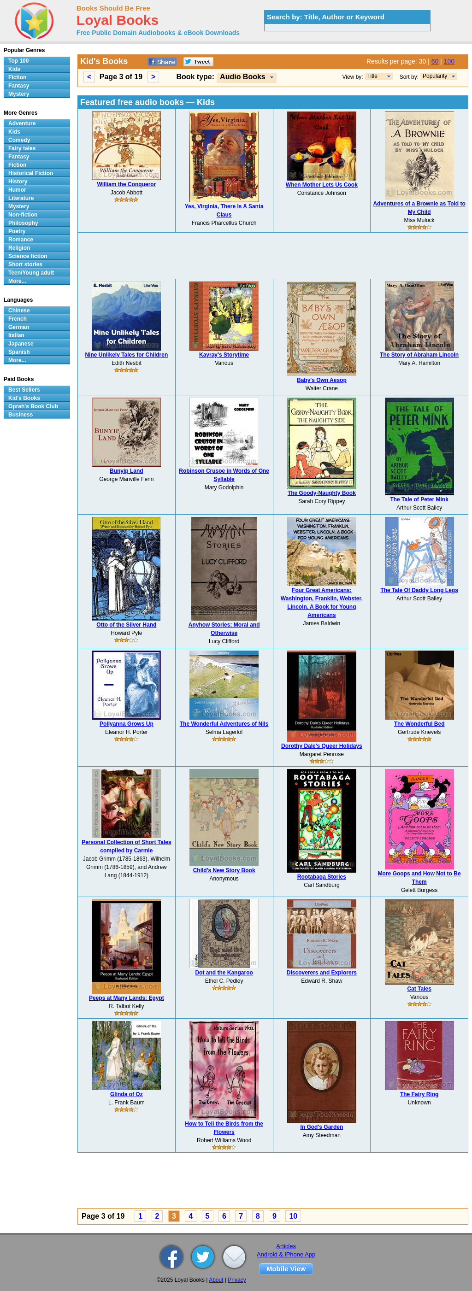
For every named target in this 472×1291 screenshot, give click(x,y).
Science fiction (27, 256)
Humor (17, 190)
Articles (286, 1246)
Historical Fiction (30, 173)
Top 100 (18, 61)
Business (20, 414)
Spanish (19, 352)
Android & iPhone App (286, 1254)
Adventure (21, 123)
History (17, 181)
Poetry (16, 231)
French (17, 319)
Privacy (237, 1280)
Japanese (21, 343)
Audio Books (243, 77)
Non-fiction (22, 214)
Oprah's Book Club (33, 406)
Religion (19, 248)
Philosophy (23, 223)
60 (435, 61)
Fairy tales (21, 148)
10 (293, 1216)
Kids (14, 69)
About (216, 1280)
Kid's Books (24, 398)
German (18, 327)
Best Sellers (24, 390)
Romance (20, 239)
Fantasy (18, 85)
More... (17, 281)
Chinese (19, 310)
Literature (21, 198)
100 (449, 61)
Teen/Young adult (31, 273)
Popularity (435, 76)
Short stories (25, 264)
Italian (16, 335)
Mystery (18, 94)
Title (372, 76)
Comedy (19, 140)
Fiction (17, 77)
